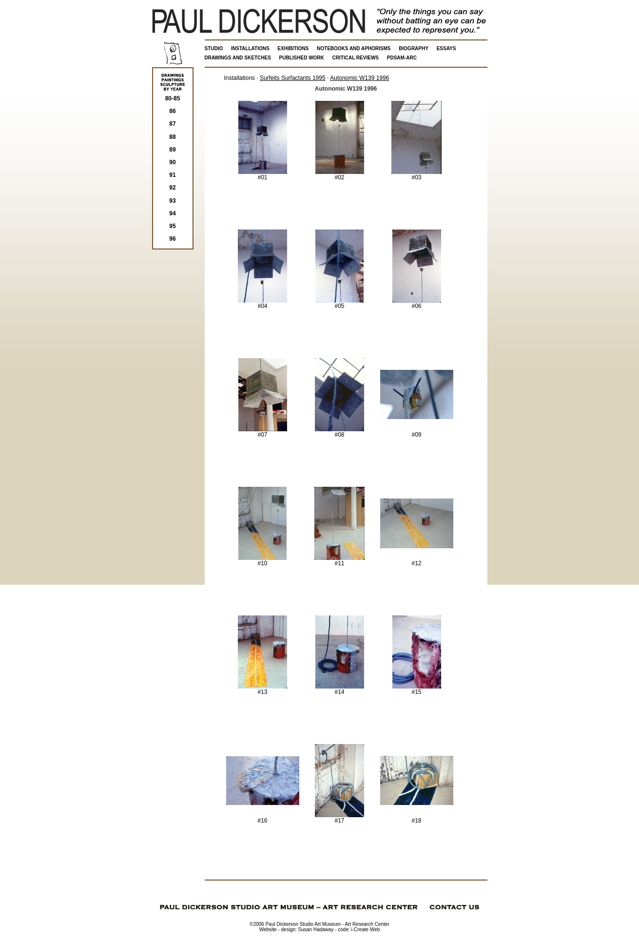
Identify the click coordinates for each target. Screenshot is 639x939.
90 (172, 162)
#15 (416, 689)
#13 (262, 689)
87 (172, 123)
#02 (339, 175)
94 (172, 213)
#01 (262, 175)
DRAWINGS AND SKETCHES (238, 57)
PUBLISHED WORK (301, 57)
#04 (262, 303)
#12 (416, 561)
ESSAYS (446, 48)
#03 (416, 175)
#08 (339, 432)
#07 (262, 432)
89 (172, 149)
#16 (262, 818)
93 (172, 200)
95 (172, 226)
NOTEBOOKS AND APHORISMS (354, 48)
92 (172, 187)
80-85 (172, 98)
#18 (416, 818)
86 (172, 111)
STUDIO (214, 48)
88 (172, 137)
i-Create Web (365, 929)
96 (172, 238)
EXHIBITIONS (293, 48)
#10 (262, 561)
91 (172, 175)
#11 (339, 561)
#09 (416, 432)
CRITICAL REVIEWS (355, 57)
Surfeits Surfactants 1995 (293, 78)
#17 (339, 818)
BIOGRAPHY (413, 48)
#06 (416, 303)
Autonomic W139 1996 (359, 78)
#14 (339, 689)
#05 (339, 303)
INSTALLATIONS (250, 48)
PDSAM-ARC (402, 57)
